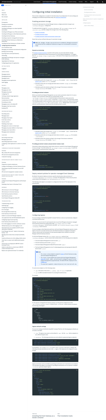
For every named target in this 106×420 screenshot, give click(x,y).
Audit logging (5, 82)
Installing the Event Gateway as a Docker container (13, 43)
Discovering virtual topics (7, 137)
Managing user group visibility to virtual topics (12, 128)
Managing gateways (6, 76)
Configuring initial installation (9, 45)
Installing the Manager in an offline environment (12, 32)
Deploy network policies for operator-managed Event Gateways (93, 19)
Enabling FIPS (5, 108)
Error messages (5, 209)
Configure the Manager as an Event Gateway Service (13, 166)
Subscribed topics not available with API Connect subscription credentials (13, 228)
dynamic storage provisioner (40, 52)
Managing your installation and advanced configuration (14, 49)
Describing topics (5, 113)
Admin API (43, 259)
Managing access (6, 88)
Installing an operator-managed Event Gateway (13, 38)
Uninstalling (4, 55)
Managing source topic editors (8, 130)
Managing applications (7, 139)
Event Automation (7, 1)
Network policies (5, 98)
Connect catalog (72, 1)
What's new (4, 14)
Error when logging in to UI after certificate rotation (13, 223)
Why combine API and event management (11, 152)
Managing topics (5, 115)
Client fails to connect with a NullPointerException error (13, 241)
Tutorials (81, 1)
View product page (17, 1)
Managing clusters (6, 74)
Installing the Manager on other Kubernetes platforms (14, 34)
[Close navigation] (26, 5)
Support (92, 1)
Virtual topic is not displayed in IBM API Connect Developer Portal (12, 244)
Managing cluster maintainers (8, 132)
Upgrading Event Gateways (8, 61)
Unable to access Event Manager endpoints (11, 215)
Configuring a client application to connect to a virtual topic (14, 144)
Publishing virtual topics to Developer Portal (12, 184)
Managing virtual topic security (9, 106)
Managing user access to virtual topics (10, 126)
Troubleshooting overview (7, 203)
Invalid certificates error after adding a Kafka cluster (14, 238)
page (44, 262)
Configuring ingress (87, 22)
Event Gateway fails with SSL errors (10, 221)
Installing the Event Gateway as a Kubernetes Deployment (12, 40)
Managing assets (5, 78)
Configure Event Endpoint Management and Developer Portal (14, 181)
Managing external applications (9, 80)
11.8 (2, 5)
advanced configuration (61, 17)
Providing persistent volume (41, 34)
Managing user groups (7, 92)
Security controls (5, 122)
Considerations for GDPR (7, 100)
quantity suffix (38, 81)
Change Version (8, 5)
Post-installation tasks (7, 47)
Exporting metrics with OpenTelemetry (10, 53)
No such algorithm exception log (9, 211)
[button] (98, 1)
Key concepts (5, 16)
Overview (4, 12)
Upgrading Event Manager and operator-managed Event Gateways (13, 58)
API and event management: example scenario (12, 172)
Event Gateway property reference (10, 194)
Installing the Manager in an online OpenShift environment (12, 29)
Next (59, 413)
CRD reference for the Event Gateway (10, 192)
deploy (62, 254)
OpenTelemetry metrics (7, 196)
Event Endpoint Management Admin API (11, 198)
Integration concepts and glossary (9, 164)
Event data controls (6, 119)
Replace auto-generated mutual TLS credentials (13, 250)
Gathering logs (5, 205)
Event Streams (37, 1)
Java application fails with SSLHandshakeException (13, 217)
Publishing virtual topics (7, 124)
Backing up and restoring (7, 51)
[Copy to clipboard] (77, 60)
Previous (34, 413)
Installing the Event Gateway (8, 36)
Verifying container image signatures (10, 96)
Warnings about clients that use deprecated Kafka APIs (13, 235)
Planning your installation (7, 24)
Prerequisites (5, 22)
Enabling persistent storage (88, 7)
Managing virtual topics (7, 117)
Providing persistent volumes (90, 12)
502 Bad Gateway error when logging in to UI (12, 225)
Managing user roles (6, 90)
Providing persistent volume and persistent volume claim (48, 36)
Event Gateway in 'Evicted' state (9, 213)
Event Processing (62, 1)
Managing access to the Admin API (9, 104)
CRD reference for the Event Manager (10, 190)
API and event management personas (10, 154)
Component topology (6, 156)
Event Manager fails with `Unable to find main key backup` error (13, 232)
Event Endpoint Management (49, 1)
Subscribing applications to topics (9, 141)
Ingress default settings (89, 25)
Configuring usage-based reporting (10, 219)
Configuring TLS (5, 94)
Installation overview (6, 26)
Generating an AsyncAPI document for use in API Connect (13, 169)
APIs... (86, 1)
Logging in (4, 68)
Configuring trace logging (7, 207)
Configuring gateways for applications (10, 63)
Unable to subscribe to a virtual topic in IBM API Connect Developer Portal (12, 247)
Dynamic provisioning (40, 32)
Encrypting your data (6, 102)
